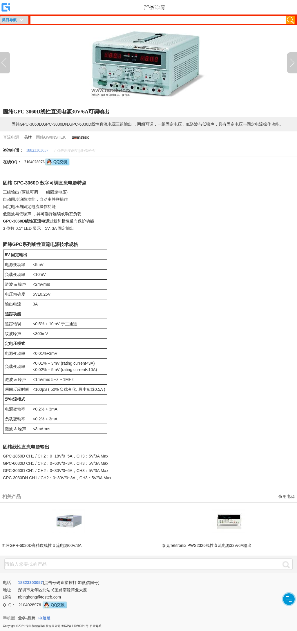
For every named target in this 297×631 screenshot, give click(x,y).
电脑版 (44, 618)
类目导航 (9, 20)
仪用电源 (286, 496)
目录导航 (96, 626)
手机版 (9, 618)
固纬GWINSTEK (51, 137)
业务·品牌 (26, 618)
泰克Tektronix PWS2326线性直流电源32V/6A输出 (206, 545)
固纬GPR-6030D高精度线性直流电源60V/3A (41, 545)
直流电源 (11, 137)
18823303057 (37, 150)
